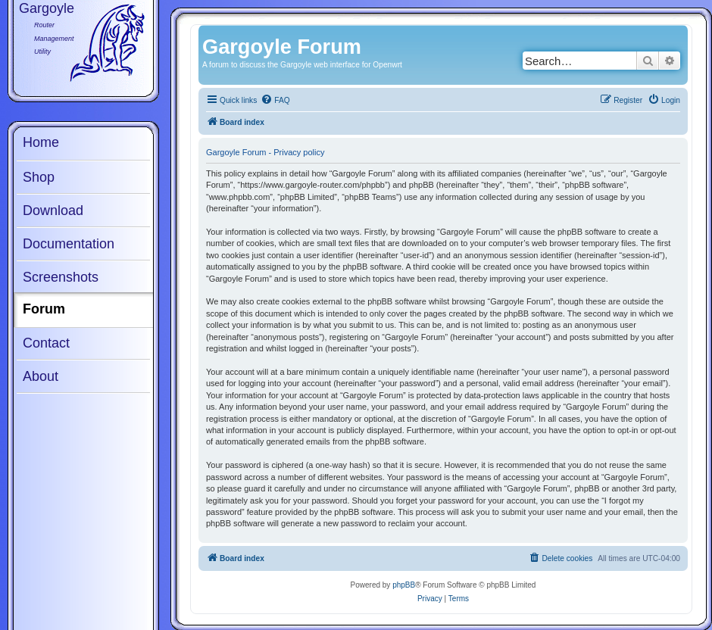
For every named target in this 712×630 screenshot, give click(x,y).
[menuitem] (275, 100)
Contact (46, 343)
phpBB (403, 585)
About (40, 376)
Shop (39, 177)
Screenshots (60, 277)
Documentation (68, 243)
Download (53, 210)
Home (41, 142)
